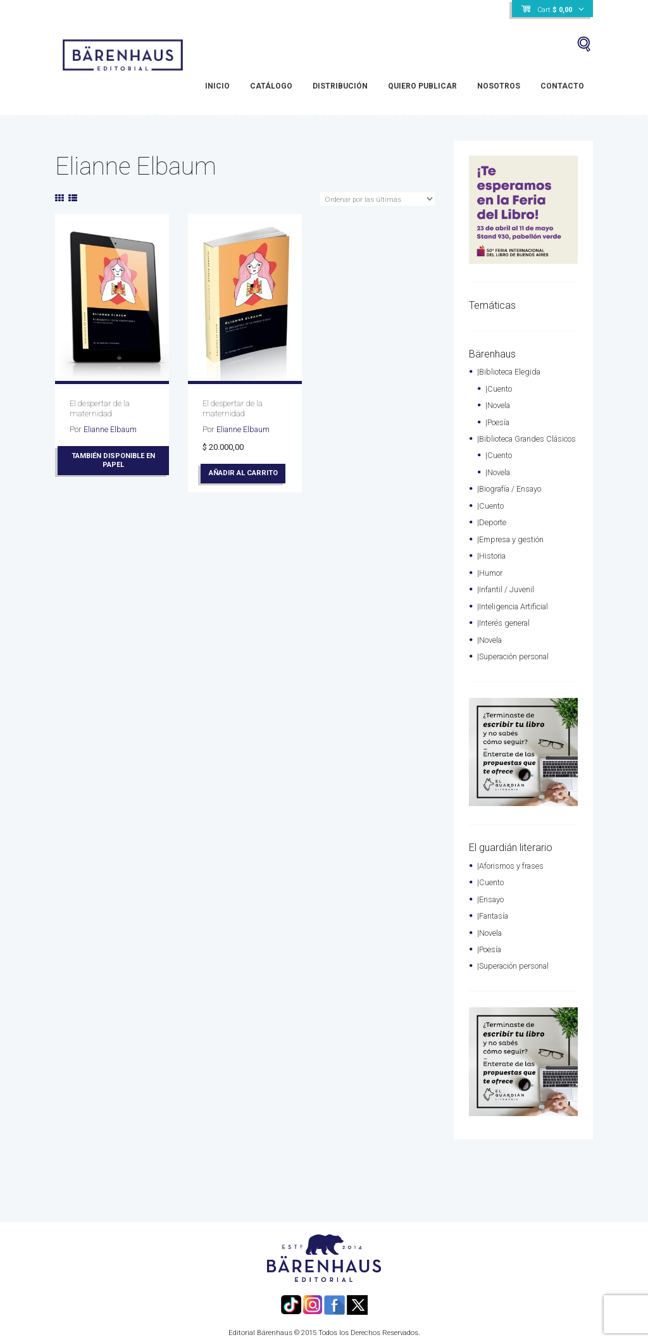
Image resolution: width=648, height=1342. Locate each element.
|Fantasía (494, 922)
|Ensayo (491, 905)
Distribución (340, 86)
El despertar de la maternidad (100, 408)
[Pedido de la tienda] (377, 199)
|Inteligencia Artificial (514, 614)
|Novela (498, 404)
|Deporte (492, 532)
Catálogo (271, 86)
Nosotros (498, 86)
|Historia (492, 565)
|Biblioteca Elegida (510, 371)
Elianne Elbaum (111, 428)
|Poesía (498, 421)
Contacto (562, 86)
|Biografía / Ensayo (511, 499)
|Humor (490, 582)
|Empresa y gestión (511, 549)
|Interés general (504, 631)
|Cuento (498, 388)
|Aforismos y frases (511, 873)
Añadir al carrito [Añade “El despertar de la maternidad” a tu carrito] (244, 472)
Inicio (217, 86)
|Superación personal (515, 664)
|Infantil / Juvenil (506, 598)
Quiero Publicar (422, 86)
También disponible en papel (113, 460)
